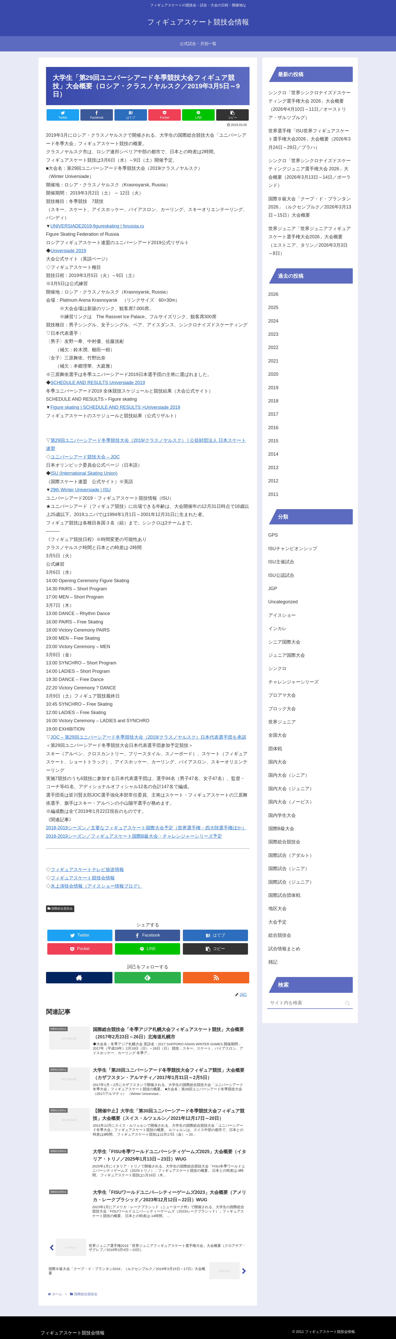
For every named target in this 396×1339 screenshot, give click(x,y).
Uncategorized (283, 601)
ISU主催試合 (281, 561)
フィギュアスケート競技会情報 (83, 878)
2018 (273, 400)
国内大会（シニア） (289, 775)
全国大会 (277, 735)
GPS (273, 535)
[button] (347, 1003)
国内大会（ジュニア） (291, 788)
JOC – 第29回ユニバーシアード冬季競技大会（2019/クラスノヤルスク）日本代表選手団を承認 (148, 737)
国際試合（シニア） (289, 868)
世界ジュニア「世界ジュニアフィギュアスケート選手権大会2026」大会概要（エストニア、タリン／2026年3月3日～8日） (309, 241)
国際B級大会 (281, 828)
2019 (273, 387)
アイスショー (282, 615)
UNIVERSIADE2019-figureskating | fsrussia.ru (97, 226)
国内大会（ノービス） (291, 801)
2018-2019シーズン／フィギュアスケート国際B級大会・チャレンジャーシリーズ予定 (134, 836)
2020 (273, 374)
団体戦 (275, 748)
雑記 (272, 962)
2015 (273, 440)
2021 (273, 361)
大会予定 (277, 922)
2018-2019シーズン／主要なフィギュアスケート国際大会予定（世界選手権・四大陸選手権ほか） (146, 827)
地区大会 (277, 908)
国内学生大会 (282, 815)
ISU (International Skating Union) (84, 473)
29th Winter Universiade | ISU (80, 489)
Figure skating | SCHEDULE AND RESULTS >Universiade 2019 (115, 407)
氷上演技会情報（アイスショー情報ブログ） (96, 886)
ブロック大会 (282, 708)
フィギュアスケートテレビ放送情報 (87, 869)
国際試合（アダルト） (291, 855)
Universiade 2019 (68, 250)
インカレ (277, 628)
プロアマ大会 (282, 695)
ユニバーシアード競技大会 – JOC (85, 456)
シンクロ (277, 668)
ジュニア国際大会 (286, 655)
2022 (273, 347)
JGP (272, 588)
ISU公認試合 (281, 575)
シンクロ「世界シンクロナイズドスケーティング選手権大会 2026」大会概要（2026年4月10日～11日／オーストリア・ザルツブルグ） (309, 105)
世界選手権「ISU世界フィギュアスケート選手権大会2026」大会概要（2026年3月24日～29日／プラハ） (309, 139)
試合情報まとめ (284, 948)
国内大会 (277, 761)
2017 (273, 414)
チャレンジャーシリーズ (293, 682)
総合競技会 (279, 935)
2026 (273, 294)
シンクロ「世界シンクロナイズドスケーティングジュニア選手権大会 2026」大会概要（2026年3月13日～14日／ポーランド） (309, 173)
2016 (273, 427)
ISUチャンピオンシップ (292, 548)
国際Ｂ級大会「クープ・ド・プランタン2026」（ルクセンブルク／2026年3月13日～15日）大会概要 (309, 207)
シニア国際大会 (284, 642)
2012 (273, 480)
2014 (273, 454)
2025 (273, 307)
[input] (310, 1003)
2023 (273, 334)
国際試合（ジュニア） (291, 882)
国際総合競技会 (60, 908)
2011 (273, 494)
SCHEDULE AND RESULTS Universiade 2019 (98, 382)
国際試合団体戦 (284, 895)
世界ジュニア (282, 721)
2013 (273, 467)
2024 (273, 321)
